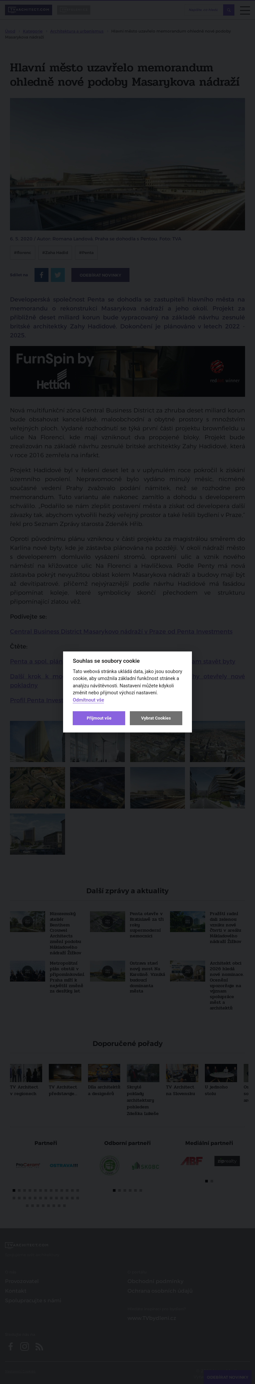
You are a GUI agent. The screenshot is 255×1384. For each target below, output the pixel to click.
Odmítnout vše (88, 700)
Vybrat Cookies (156, 718)
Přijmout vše (99, 718)
